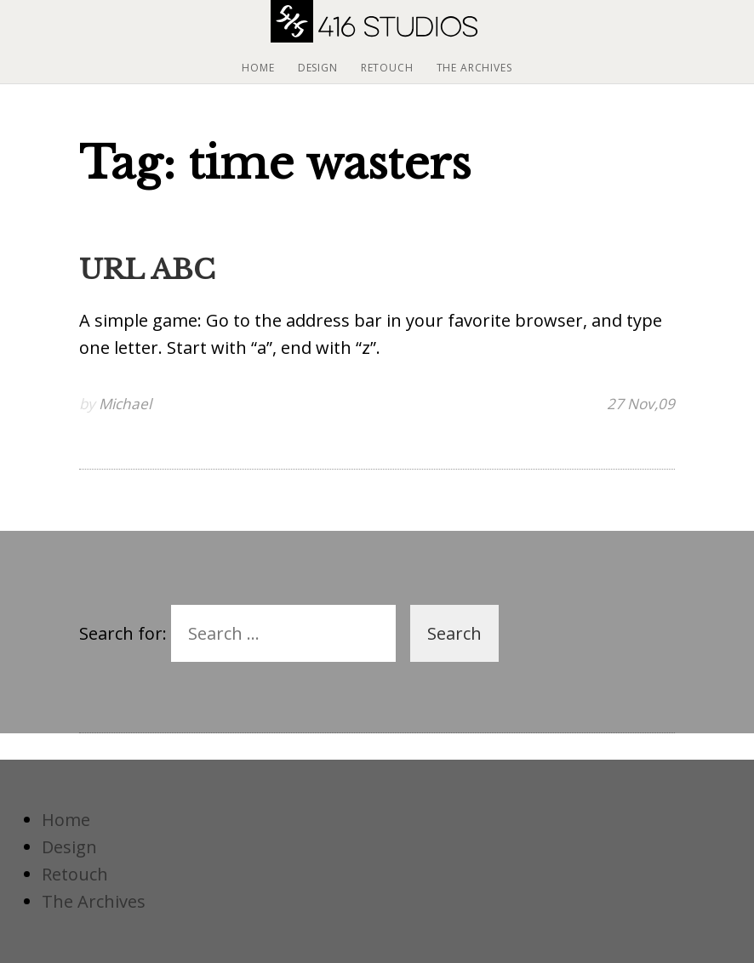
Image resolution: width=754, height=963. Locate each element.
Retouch (387, 67)
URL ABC (147, 270)
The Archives (474, 67)
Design (318, 67)
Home (258, 67)
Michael (125, 403)
